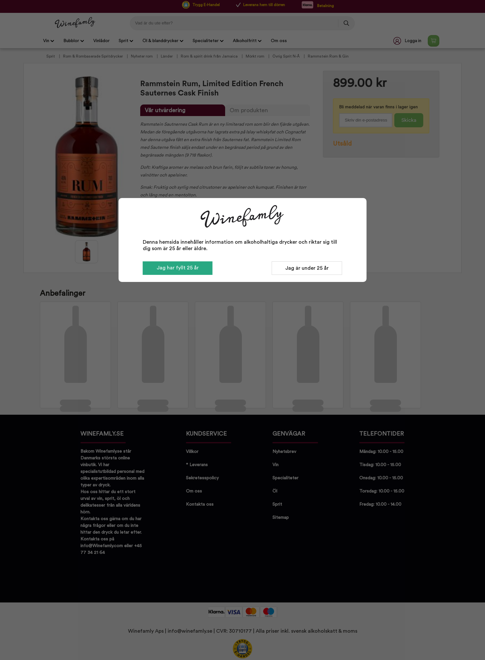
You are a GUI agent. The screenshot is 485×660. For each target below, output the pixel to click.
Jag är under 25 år (307, 268)
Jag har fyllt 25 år (178, 267)
